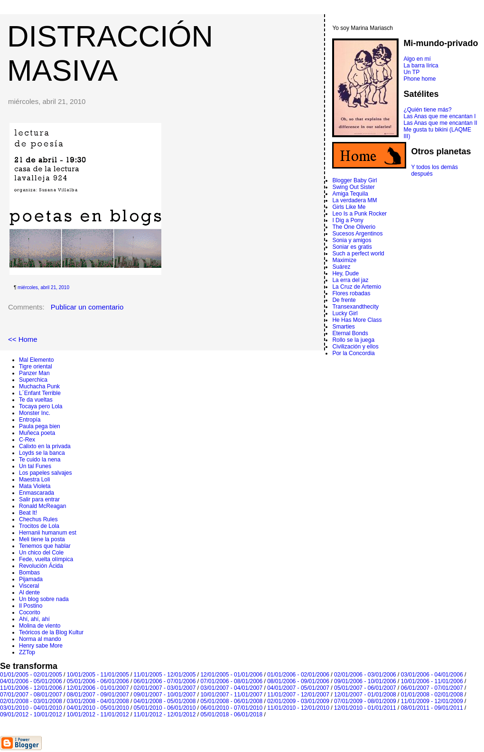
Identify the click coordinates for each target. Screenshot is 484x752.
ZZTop (27, 652)
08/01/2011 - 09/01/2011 (432, 708)
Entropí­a (29, 419)
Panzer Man (34, 373)
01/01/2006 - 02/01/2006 (298, 674)
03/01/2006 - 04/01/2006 (432, 674)
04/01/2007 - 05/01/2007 (298, 688)
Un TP (411, 72)
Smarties (343, 326)
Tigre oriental (35, 366)
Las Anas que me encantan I (439, 116)
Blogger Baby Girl (354, 180)
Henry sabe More (41, 645)
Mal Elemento (36, 360)
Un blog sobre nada (44, 599)
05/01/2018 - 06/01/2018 (231, 714)
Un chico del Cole (41, 552)
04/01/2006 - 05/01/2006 (31, 681)
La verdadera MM (354, 200)
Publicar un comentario (87, 307)
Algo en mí (416, 59)
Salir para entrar (39, 499)
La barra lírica (420, 65)
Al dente (29, 592)
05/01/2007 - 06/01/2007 (365, 688)
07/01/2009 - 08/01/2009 (365, 701)
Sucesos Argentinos (357, 233)
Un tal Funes (35, 466)
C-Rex (27, 439)
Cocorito (29, 612)
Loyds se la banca (42, 453)
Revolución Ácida (41, 566)
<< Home (22, 339)
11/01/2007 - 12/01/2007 (298, 694)
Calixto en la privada (45, 446)
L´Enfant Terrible (40, 393)
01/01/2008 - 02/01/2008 (432, 694)
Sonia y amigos (351, 240)
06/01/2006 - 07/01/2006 (165, 681)
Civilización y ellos (355, 346)
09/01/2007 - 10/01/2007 (165, 694)
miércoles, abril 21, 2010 (43, 287)
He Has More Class (357, 320)
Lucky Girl (344, 313)
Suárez (341, 266)
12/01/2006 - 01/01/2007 (98, 688)
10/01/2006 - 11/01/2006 (432, 681)
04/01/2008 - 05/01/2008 (165, 701)
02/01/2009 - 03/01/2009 (298, 701)
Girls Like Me (348, 207)
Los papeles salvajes (45, 473)
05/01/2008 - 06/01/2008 (231, 701)
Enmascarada (36, 492)
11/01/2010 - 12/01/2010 (298, 708)
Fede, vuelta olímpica (46, 559)
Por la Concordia (353, 353)
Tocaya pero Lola (40, 406)
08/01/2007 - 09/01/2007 (98, 694)
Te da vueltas (36, 399)
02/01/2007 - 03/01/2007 (165, 688)
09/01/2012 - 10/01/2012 (31, 714)
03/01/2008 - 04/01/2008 (98, 701)
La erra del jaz (350, 280)
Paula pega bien (39, 426)
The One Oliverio (353, 227)
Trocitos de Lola (39, 526)
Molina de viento (39, 625)
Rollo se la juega (353, 340)
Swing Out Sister (353, 187)
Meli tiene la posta (42, 539)
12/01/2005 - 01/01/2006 (231, 674)
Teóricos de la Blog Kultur (51, 632)
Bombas (29, 572)
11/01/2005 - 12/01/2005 (165, 674)
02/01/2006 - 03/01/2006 (365, 674)
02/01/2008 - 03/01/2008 (31, 701)
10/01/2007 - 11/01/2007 (231, 694)
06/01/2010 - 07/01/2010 (231, 708)
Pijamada (31, 579)
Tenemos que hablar (45, 546)
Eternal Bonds (350, 333)
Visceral (29, 586)
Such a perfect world (358, 253)
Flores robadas (351, 293)
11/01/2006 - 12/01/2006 (31, 688)
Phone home (419, 78)
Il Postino (30, 605)
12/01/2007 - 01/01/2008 (365, 694)
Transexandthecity (355, 306)
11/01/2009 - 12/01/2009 (432, 701)
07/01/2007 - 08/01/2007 (31, 694)
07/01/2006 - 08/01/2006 (231, 681)
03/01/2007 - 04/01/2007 (231, 688)
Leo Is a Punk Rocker (359, 213)
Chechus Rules (38, 519)
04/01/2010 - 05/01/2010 (98, 708)
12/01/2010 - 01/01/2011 (365, 708)
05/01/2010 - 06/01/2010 (165, 708)
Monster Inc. (34, 413)
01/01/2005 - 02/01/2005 (31, 674)
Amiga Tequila (350, 193)
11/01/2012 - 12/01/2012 (165, 714)
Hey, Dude (345, 273)
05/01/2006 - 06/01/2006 (98, 681)
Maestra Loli (34, 479)
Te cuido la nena (39, 459)
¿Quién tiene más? (427, 109)
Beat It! (28, 512)
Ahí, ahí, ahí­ (34, 619)
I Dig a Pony (347, 220)
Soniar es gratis (352, 247)
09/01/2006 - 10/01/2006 (365, 681)
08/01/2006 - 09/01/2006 (298, 681)
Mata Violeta (35, 486)
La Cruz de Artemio (356, 286)
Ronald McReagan (42, 506)
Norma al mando (40, 639)
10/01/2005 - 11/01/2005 (98, 674)
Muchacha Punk (39, 386)
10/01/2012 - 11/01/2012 (98, 714)
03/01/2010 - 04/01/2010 (31, 708)
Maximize (344, 260)
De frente (343, 300)
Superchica (33, 379)
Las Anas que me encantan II (440, 123)
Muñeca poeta (37, 433)
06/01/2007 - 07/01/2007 (432, 688)
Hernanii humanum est (47, 532)
